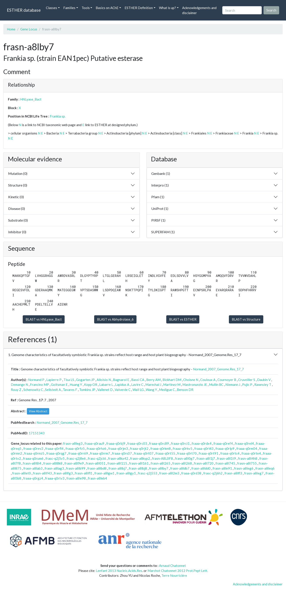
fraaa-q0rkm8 (160, 448)
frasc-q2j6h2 (212, 473)
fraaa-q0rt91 (208, 453)
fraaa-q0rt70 (187, 453)
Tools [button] (86, 8)
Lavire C (137, 384)
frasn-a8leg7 (254, 473)
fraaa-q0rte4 (251, 453)
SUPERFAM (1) (163, 232)
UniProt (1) (159, 208)
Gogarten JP (85, 380)
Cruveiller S (246, 380)
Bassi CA (137, 380)
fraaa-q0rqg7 (56, 453)
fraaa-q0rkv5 (182, 448)
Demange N (19, 384)
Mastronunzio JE (194, 384)
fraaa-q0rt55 (165, 453)
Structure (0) (17, 185)
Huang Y (76, 384)
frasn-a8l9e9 (74, 463)
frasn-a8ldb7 (179, 468)
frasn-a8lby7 (158, 468)
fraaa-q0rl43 (203, 448)
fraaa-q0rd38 (191, 473)
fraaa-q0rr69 (78, 453)
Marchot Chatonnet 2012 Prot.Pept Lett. (178, 571)
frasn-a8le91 (222, 468)
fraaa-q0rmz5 (34, 453)
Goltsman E (59, 384)
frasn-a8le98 (76, 478)
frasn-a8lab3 (33, 468)
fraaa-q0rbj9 (115, 443)
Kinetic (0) (16, 197)
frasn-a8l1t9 (226, 458)
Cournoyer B (226, 380)
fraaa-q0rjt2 (139, 448)
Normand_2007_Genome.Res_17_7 (218, 369)
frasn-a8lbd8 (97, 468)
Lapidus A (122, 384)
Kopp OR (90, 384)
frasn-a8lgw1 (104, 473)
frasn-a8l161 (139, 463)
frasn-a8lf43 (42, 473)
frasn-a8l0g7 (184, 458)
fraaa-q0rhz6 (96, 448)
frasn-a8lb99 (75, 468)
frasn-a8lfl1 (83, 473)
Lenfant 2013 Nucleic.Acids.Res (119, 571)
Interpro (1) (160, 185)
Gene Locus (28, 29)
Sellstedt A (53, 390)
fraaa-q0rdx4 (201, 443)
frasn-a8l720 (203, 463)
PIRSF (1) (158, 220)
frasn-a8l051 (95, 463)
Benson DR (185, 390)
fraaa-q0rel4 (244, 443)
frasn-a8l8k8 (52, 463)
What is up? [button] (167, 8)
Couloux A (207, 380)
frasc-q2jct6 (97, 458)
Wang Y (151, 390)
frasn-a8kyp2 (140, 458)
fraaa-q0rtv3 (54, 478)
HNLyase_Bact (30, 99)
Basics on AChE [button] (107, 8)
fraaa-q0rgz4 (33, 478)
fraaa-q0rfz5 (75, 448)
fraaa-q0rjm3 (118, 448)
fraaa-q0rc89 (159, 443)
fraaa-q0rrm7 (100, 453)
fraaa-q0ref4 (223, 443)
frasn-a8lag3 (54, 468)
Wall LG (138, 390)
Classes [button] (51, 8)
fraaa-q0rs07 (122, 453)
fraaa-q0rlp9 (224, 448)
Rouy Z (16, 390)
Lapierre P (54, 380)
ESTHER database (24, 10)
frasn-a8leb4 (97, 478)
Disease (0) (16, 208)
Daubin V (264, 380)
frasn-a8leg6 (243, 468)
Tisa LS (69, 380)
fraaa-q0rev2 (33, 448)
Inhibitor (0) (17, 232)
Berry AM (153, 380)
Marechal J (153, 384)
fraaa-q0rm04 (246, 448)
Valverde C (123, 390)
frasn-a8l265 (160, 463)
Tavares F (70, 390)
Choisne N (190, 380)
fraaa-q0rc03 (137, 443)
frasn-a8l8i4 (32, 463)
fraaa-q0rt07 (143, 453)
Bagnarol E (121, 380)
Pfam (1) (157, 197)
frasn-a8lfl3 (233, 473)
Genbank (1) (160, 173)
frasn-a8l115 (117, 463)
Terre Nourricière (174, 575)
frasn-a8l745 (225, 463)
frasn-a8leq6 (265, 468)
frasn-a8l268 (182, 463)
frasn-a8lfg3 (63, 473)
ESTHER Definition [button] (139, 8)
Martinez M (171, 384)
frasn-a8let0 (21, 473)
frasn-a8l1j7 (205, 458)
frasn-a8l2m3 (169, 473)
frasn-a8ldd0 (201, 468)
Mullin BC (216, 384)
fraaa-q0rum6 (33, 458)
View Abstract (38, 411)
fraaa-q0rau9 (94, 443)
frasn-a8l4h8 (247, 458)
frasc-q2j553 (147, 473)
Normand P (36, 380)
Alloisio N (104, 380)
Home (11, 29)
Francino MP (39, 384)
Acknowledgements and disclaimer (199, 10)
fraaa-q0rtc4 (229, 453)
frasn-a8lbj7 (117, 468)
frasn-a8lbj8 (138, 468)
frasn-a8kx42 (118, 458)
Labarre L (106, 384)
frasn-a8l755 (247, 463)
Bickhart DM (172, 380)
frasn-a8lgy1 (126, 473)
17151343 (37, 433)
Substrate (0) (18, 220)
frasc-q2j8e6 (76, 458)
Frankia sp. (57, 116)
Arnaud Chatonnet (172, 566)
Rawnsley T (262, 384)
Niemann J (232, 384)
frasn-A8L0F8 (162, 458)
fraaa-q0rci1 (180, 443)
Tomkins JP (87, 390)
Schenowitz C (33, 390)
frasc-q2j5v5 (55, 458)
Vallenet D (105, 390)
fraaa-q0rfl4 (54, 448)
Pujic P (247, 384)
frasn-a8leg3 (72, 443)
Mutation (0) (17, 173)
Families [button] (69, 8)
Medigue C (167, 390)
